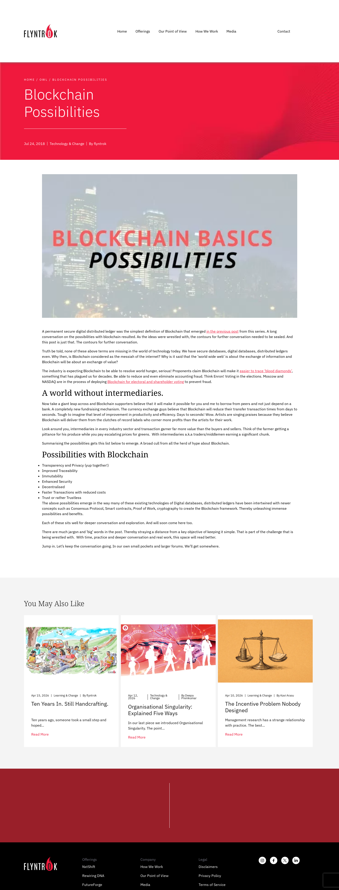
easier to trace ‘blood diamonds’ (266, 371)
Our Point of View (173, 31)
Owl (44, 80)
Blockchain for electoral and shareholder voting (145, 381)
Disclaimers (208, 866)
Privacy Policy (210, 875)
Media (231, 31)
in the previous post (222, 331)
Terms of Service (212, 884)
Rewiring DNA (93, 875)
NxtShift (88, 866)
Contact (283, 31)
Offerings (142, 31)
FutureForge (92, 884)
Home (122, 31)
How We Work (206, 31)
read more (40, 734)
